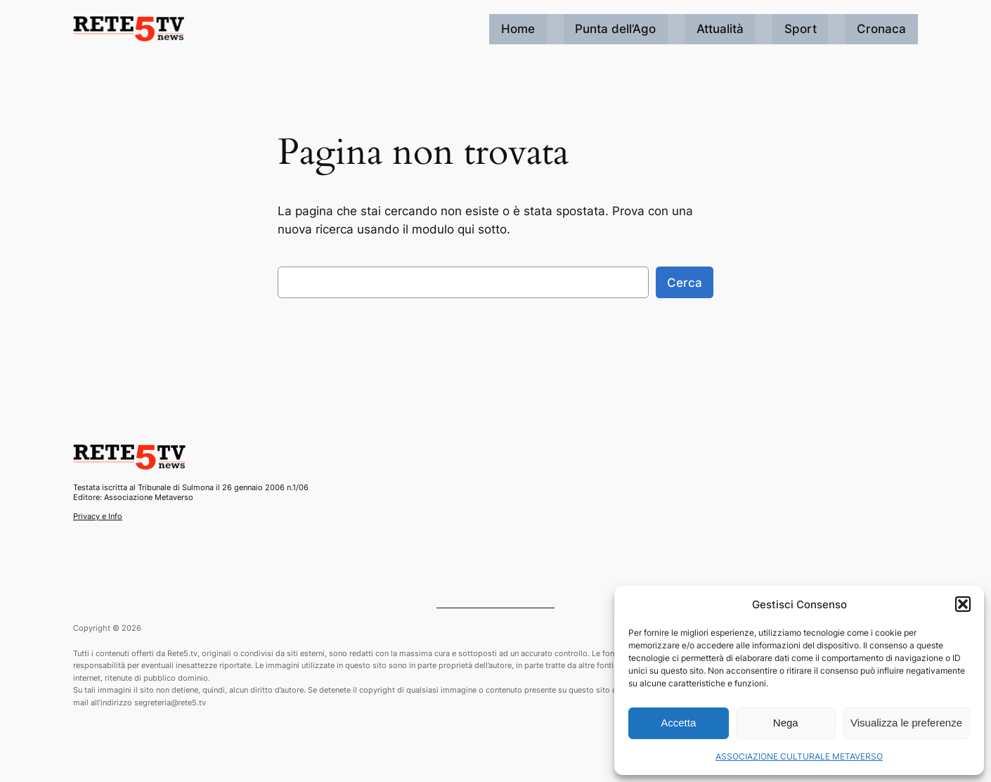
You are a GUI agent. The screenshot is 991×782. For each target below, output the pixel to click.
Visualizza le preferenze (906, 723)
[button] (963, 604)
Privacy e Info (97, 516)
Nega (785, 723)
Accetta (678, 723)
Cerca (684, 283)
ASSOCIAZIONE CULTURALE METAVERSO (799, 756)
